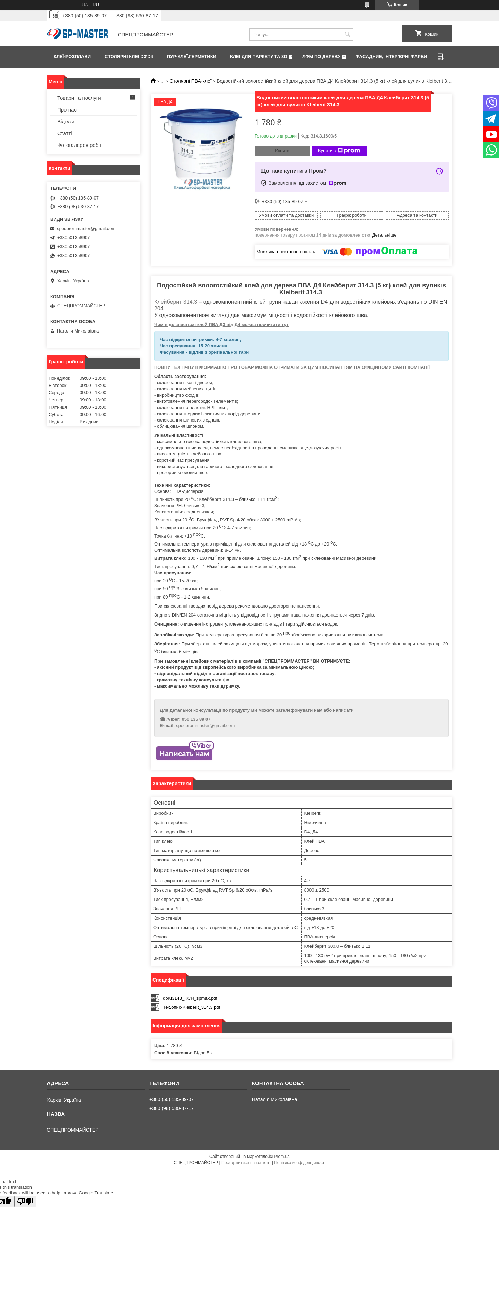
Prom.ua (282, 1156)
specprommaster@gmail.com (205, 725)
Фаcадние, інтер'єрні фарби (391, 56)
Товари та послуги (79, 98)
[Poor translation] (25, 1201)
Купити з (339, 151)
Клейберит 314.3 (175, 302)
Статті (64, 133)
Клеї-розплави (72, 56)
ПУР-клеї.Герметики (191, 56)
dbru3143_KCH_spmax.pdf (190, 998)
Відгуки (66, 121)
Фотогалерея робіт (79, 145)
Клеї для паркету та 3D (258, 56)
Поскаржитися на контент (246, 1162)
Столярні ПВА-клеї (191, 81)
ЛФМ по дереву (321, 56)
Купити (282, 150)
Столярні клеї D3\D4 (129, 56)
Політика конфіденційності (299, 1162)
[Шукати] (347, 34)
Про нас (67, 110)
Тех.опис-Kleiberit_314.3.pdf (191, 1007)
